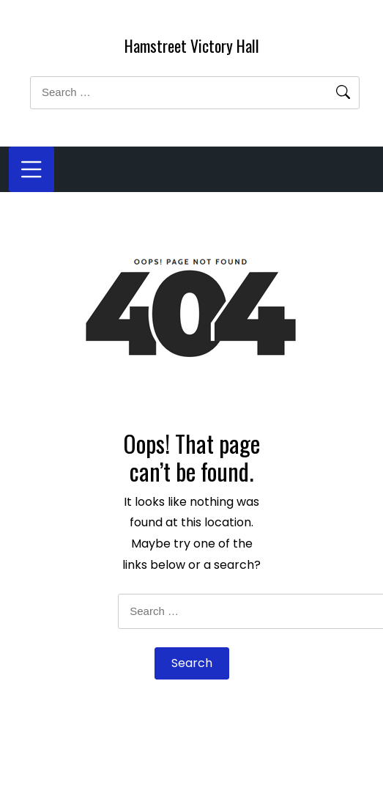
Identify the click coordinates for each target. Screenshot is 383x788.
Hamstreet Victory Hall (191, 45)
